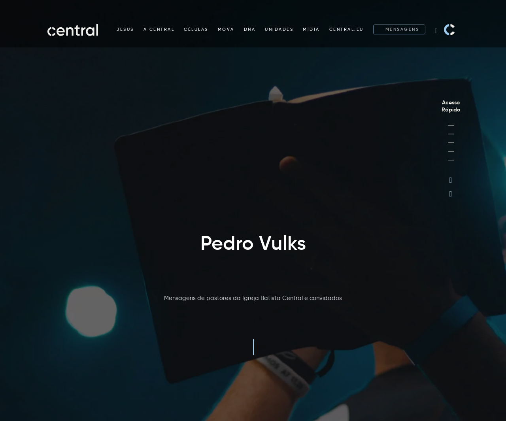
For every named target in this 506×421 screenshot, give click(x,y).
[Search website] (436, 29)
